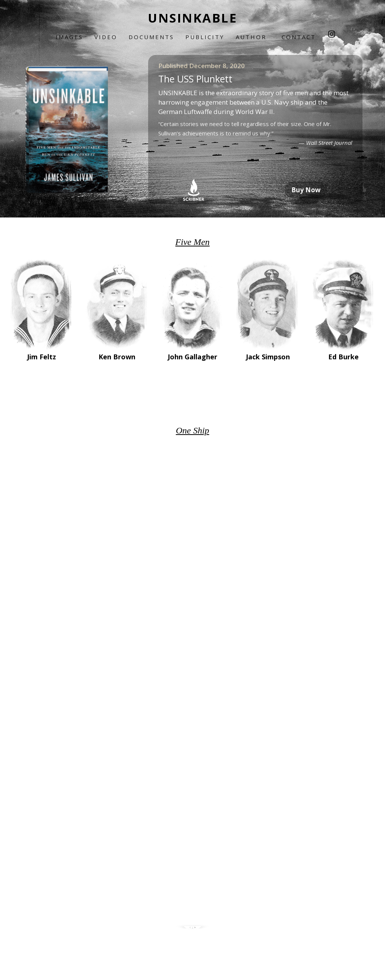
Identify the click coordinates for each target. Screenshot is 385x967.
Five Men (192, 242)
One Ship (192, 430)
